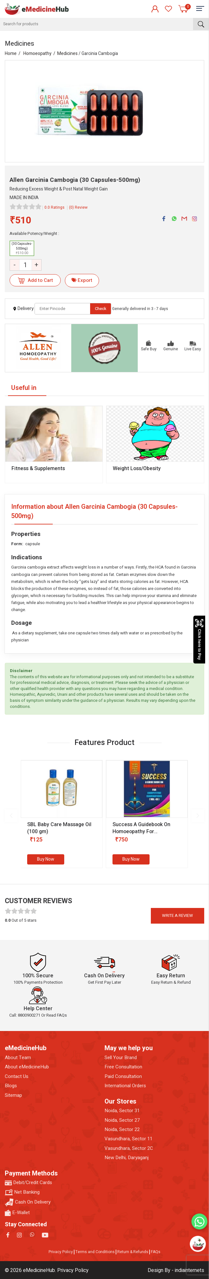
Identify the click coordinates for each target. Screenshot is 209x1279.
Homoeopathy (37, 53)
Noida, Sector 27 (122, 1120)
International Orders (125, 1085)
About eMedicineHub (27, 1067)
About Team (18, 1057)
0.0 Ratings (54, 207)
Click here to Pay (199, 639)
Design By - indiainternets (176, 1270)
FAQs (155, 1252)
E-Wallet (17, 1212)
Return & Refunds (132, 1252)
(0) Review (78, 207)
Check (100, 309)
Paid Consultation (123, 1076)
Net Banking (22, 1192)
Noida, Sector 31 (122, 1110)
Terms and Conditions (95, 1252)
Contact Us (16, 1076)
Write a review (177, 915)
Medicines (67, 53)
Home (11, 53)
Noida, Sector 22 (122, 1129)
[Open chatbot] (198, 1244)
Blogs (11, 1085)
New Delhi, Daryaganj (126, 1157)
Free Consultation (123, 1067)
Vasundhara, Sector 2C (128, 1148)
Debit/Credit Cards (28, 1182)
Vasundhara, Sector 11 (128, 1139)
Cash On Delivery (27, 1202)
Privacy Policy (61, 1252)
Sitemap (13, 1095)
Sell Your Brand (120, 1057)
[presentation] (11, 815)
